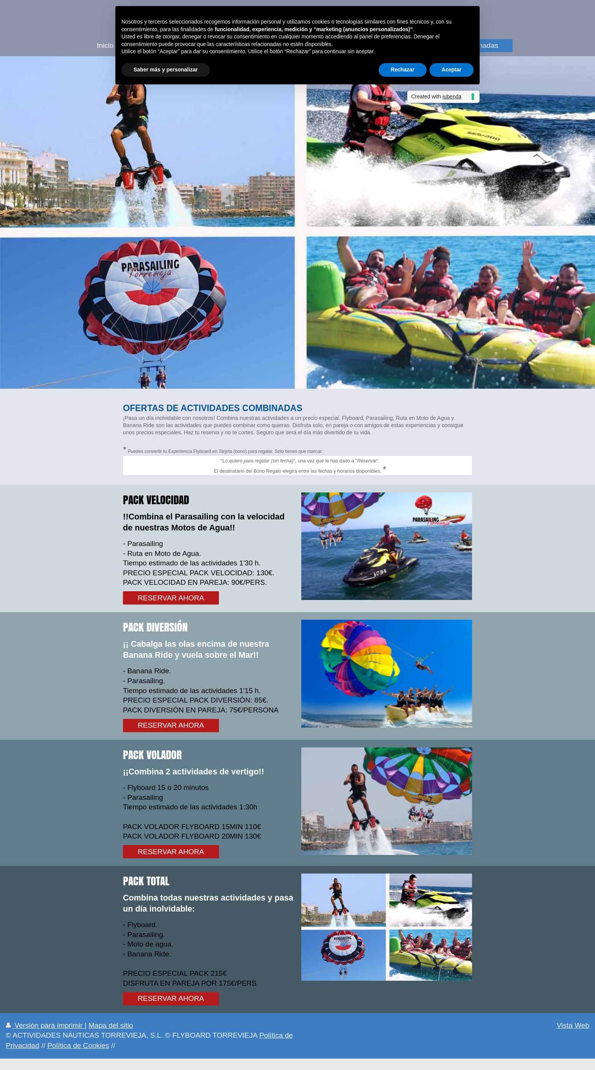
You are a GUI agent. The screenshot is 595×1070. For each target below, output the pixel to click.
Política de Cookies (78, 1045)
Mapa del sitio (110, 1025)
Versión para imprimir (45, 1025)
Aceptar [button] (451, 69)
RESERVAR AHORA (171, 598)
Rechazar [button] (402, 69)
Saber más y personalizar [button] (166, 69)
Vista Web (573, 1025)
